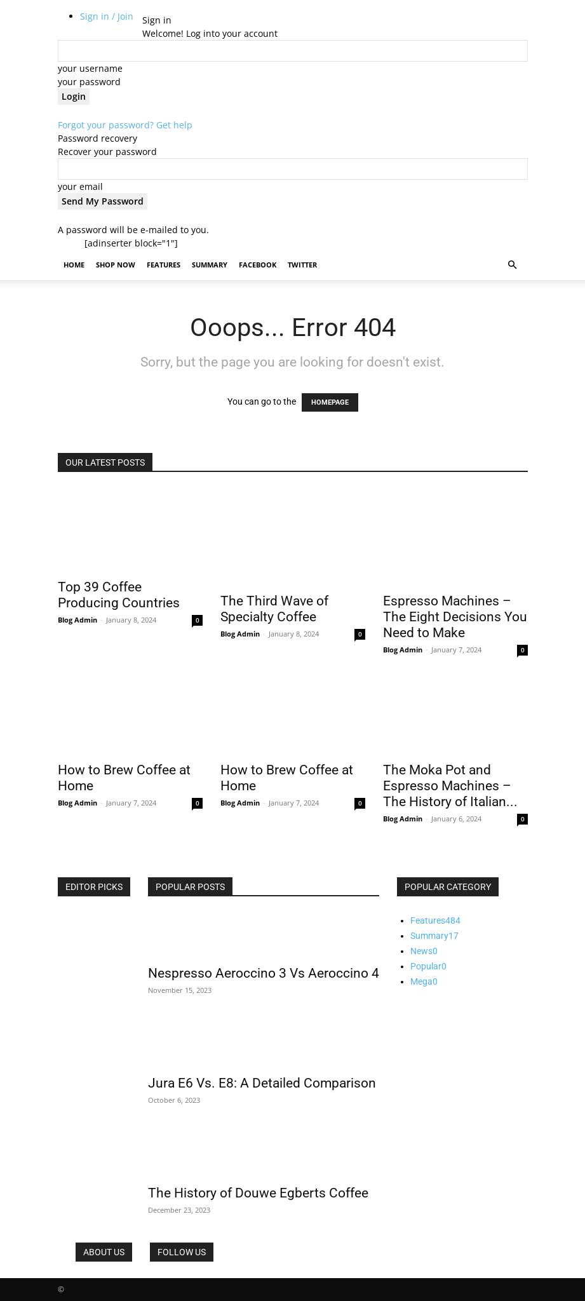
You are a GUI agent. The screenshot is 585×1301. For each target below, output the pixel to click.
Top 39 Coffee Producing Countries (119, 594)
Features (163, 264)
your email (80, 186)
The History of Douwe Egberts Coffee (258, 1193)
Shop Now (115, 264)
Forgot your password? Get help (125, 125)
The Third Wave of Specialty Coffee (274, 608)
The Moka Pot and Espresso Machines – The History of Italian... (450, 785)
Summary (209, 264)
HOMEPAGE (330, 402)
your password (89, 82)
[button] (512, 265)
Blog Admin (77, 619)
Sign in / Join (106, 16)
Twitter (302, 264)
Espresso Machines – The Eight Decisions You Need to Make (455, 616)
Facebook (257, 264)
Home (74, 264)
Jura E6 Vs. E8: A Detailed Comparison (262, 1083)
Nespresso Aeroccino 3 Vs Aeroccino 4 (263, 973)
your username (90, 68)
